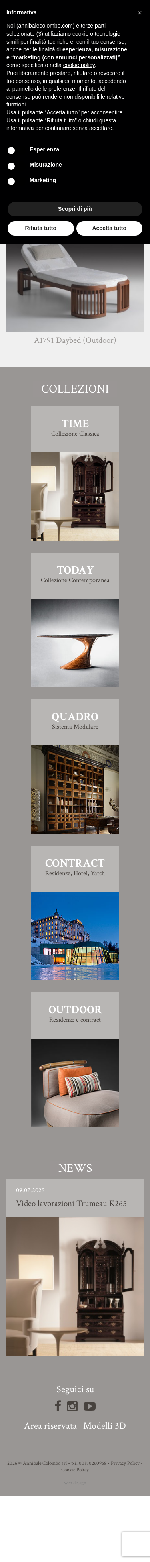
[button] (139, 12)
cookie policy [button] (79, 65)
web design (75, 1548)
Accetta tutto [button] (109, 228)
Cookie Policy (75, 1535)
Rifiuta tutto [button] (40, 228)
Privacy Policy (125, 1529)
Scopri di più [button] (75, 209)
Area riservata (50, 1491)
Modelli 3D (104, 1491)
